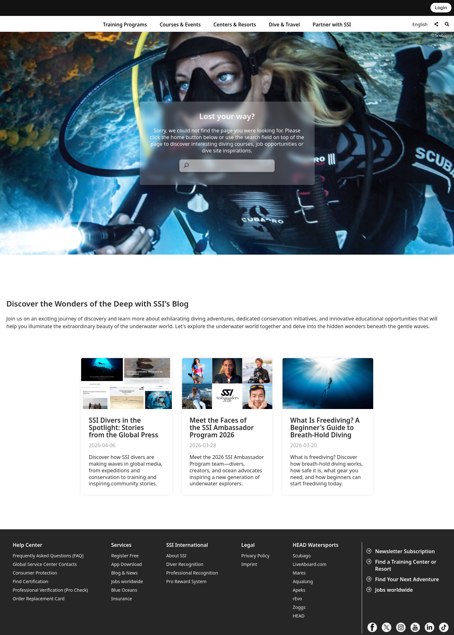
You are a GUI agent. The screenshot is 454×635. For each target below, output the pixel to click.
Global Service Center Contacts (45, 564)
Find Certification (30, 581)
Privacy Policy (255, 556)
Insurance (121, 599)
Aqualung (303, 581)
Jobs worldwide (390, 589)
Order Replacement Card (39, 599)
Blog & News (124, 573)
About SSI (176, 556)
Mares (299, 573)
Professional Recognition (192, 573)
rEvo (297, 599)
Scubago (302, 556)
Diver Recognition (184, 564)
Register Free (124, 556)
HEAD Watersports (316, 545)
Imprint (249, 564)
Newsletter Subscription (401, 551)
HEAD (298, 616)
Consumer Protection (35, 573)
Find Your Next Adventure (403, 579)
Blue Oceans (124, 590)
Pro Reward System (186, 581)
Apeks (299, 590)
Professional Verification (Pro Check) (50, 590)
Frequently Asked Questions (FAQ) (48, 556)
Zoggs (299, 607)
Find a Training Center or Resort (402, 565)
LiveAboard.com (309, 564)
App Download (126, 564)
